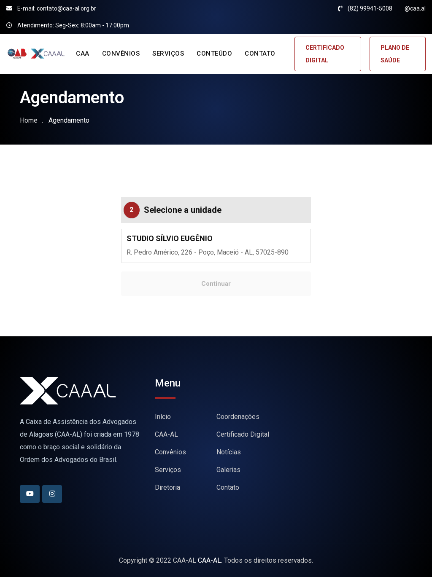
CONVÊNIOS (121, 53)
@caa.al (415, 8)
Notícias (228, 452)
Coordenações (237, 417)
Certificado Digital (242, 434)
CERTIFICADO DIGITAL (324, 54)
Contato (227, 487)
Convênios (170, 452)
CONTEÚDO (214, 53)
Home (29, 120)
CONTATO (260, 53)
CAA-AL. (210, 560)
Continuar (216, 283)
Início (163, 417)
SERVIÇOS (168, 53)
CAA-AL (166, 434)
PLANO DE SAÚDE (395, 54)
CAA (82, 53)
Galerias (228, 470)
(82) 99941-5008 (370, 8)
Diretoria (167, 487)
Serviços (168, 470)
